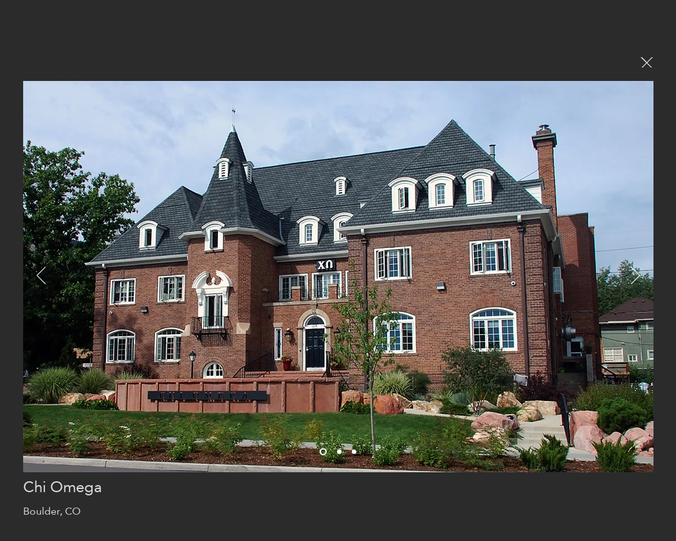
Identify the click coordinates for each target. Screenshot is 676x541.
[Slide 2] (354, 452)
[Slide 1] (339, 452)
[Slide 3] (323, 452)
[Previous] (41, 276)
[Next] (635, 276)
